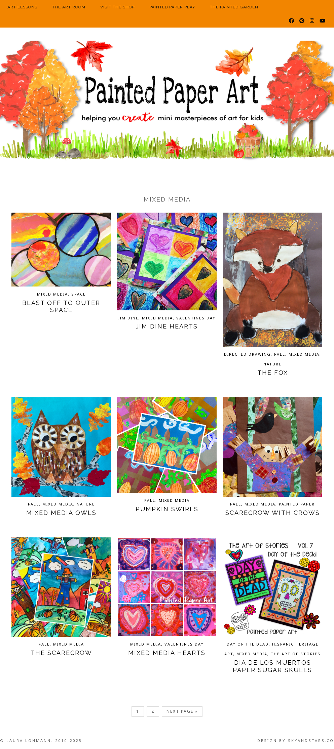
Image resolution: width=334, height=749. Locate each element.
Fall (279, 354)
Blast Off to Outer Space (61, 306)
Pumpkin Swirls (167, 509)
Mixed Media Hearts (167, 652)
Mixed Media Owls (61, 512)
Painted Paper (297, 503)
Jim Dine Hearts (167, 326)
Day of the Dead (248, 644)
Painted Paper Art (167, 102)
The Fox (272, 372)
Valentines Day (196, 317)
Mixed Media (52, 294)
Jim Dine (128, 317)
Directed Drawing (247, 354)
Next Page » (182, 711)
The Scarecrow (61, 652)
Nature (272, 363)
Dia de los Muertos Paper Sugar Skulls (272, 666)
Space (78, 294)
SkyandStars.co (311, 740)
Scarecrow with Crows (272, 512)
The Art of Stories (296, 653)
